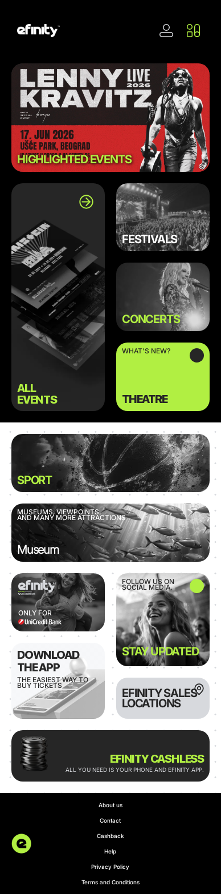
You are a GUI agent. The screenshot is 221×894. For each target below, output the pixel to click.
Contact (110, 820)
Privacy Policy (110, 866)
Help (110, 851)
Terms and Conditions (110, 882)
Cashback (110, 835)
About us (110, 805)
